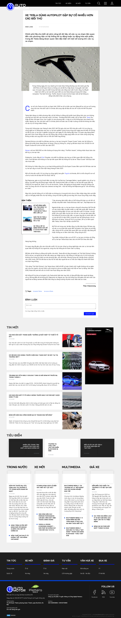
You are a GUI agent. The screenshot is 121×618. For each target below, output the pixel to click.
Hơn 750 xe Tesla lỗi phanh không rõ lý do (40, 219)
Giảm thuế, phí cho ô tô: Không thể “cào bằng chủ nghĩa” (20, 537)
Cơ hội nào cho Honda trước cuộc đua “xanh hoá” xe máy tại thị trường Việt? (33, 356)
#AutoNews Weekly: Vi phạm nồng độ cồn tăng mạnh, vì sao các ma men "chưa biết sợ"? (75, 520)
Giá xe (94, 467)
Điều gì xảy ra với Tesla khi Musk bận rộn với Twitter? (93, 446)
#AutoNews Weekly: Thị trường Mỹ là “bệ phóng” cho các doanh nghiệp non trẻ (74, 488)
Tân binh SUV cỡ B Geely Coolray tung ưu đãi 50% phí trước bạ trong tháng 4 (33, 376)
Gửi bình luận (89, 314)
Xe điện (68, 3)
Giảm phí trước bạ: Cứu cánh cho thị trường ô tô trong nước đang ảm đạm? (18, 488)
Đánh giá (48, 560)
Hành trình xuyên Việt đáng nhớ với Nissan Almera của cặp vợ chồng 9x (19, 528)
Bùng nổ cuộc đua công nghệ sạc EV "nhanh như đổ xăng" (30, 415)
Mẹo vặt (64, 568)
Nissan (27, 150)
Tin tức (58, 3)
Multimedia (71, 467)
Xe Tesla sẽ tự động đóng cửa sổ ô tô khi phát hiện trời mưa (40, 228)
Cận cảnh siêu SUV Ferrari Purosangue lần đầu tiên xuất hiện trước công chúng (47, 517)
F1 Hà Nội (102, 573)
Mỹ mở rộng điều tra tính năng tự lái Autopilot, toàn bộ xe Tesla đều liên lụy (40, 209)
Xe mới (78, 3)
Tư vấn (87, 3)
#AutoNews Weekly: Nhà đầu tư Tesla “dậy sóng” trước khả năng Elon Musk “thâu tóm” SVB (75, 531)
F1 (99, 568)
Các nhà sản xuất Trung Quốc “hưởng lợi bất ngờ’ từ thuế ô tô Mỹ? (33, 336)
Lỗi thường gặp (67, 573)
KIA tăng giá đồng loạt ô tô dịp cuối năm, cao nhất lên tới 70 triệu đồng (103, 518)
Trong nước (17, 467)
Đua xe (103, 560)
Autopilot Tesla (37, 291)
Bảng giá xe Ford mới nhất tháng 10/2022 (102, 527)
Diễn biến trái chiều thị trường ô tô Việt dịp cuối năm (102, 487)
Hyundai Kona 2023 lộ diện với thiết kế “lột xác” (46, 486)
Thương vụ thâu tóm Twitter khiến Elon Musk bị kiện (53, 447)
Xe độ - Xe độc (85, 573)
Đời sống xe (84, 568)
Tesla (88, 117)
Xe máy (27, 573)
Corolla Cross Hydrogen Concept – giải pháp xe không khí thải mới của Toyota (47, 527)
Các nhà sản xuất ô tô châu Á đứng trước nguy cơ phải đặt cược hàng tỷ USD (34, 396)
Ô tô (26, 568)
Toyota (67, 173)
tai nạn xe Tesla (48, 291)
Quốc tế (9, 573)
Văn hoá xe (87, 560)
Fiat (43, 157)
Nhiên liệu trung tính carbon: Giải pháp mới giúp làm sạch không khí (29, 446)
